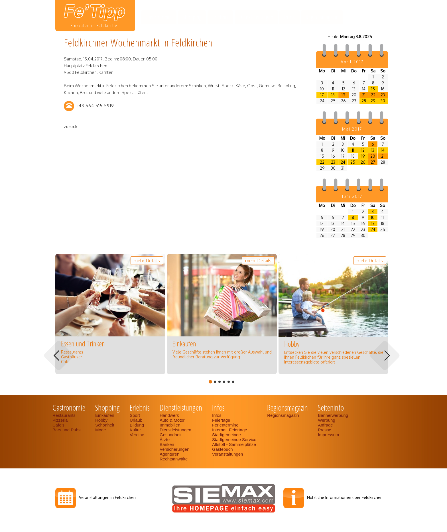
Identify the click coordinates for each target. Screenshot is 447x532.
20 (372, 156)
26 (363, 162)
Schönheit (104, 425)
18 (333, 94)
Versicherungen (174, 449)
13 (372, 150)
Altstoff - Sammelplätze (234, 444)
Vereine (137, 434)
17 (322, 94)
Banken (167, 444)
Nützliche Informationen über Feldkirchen (345, 497)
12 (363, 150)
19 (343, 94)
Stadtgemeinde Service (234, 439)
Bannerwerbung (333, 415)
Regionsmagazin (322, 17)
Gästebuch (222, 449)
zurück (71, 126)
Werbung (326, 420)
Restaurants (64, 415)
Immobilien (170, 425)
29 (373, 100)
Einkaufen (104, 415)
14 (383, 150)
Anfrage (325, 425)
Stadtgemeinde (226, 434)
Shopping (192, 17)
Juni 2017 (352, 196)
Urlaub (136, 420)
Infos (289, 17)
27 (373, 162)
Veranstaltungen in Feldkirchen (107, 497)
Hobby (101, 420)
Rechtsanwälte (174, 458)
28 (363, 100)
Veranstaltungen (227, 454)
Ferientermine (225, 425)
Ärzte (165, 439)
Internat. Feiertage (229, 429)
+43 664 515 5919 (95, 105)
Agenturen (169, 454)
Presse (324, 429)
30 (383, 100)
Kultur (135, 429)
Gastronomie (158, 17)
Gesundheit (171, 434)
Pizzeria (60, 420)
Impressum (328, 434)
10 (373, 217)
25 (352, 162)
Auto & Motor (172, 420)
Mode (100, 429)
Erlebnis (220, 17)
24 (343, 162)
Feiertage (221, 420)
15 (373, 88)
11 (353, 150)
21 (363, 94)
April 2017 (352, 61)
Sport (135, 415)
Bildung (137, 425)
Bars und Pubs (66, 429)
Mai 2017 (352, 129)
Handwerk (169, 415)
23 (383, 94)
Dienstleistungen (256, 17)
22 (373, 94)
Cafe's (58, 425)
